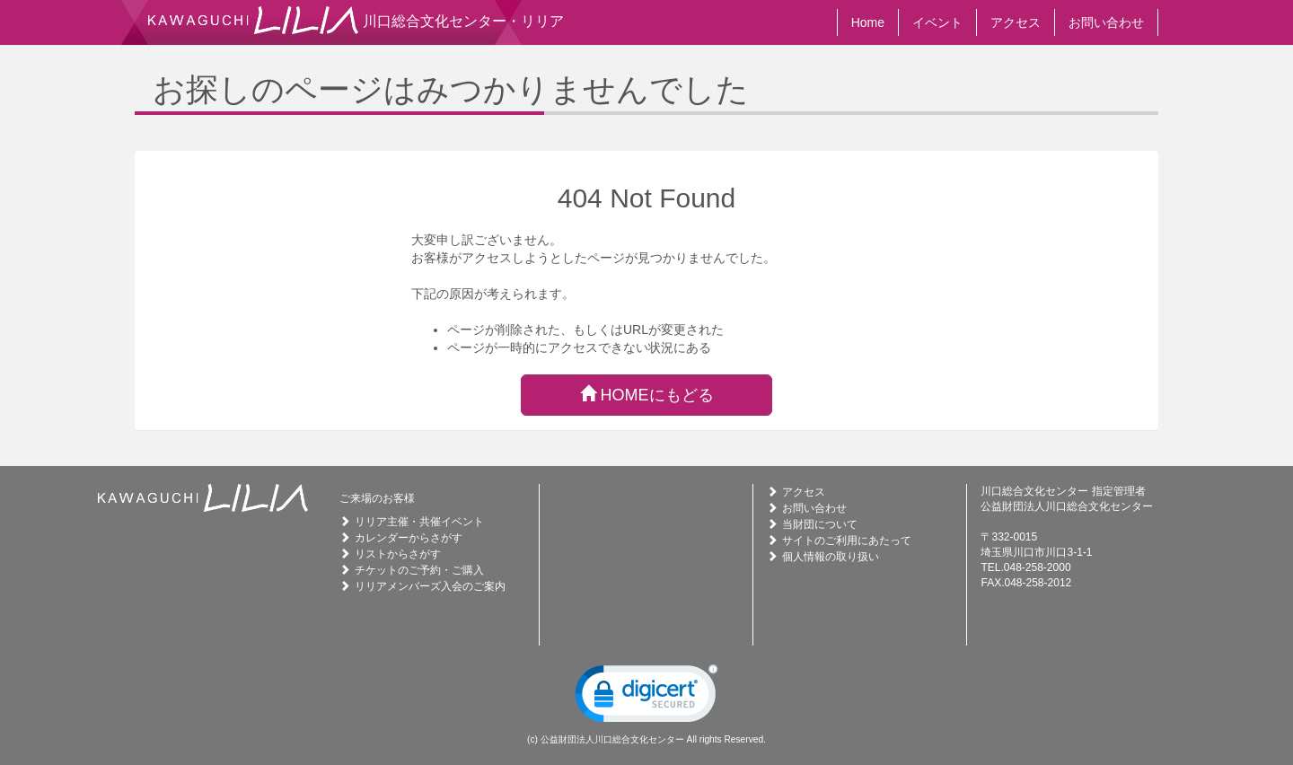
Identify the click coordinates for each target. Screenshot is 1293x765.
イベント (937, 22)
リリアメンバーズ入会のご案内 (430, 586)
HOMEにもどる (647, 394)
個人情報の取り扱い (830, 556)
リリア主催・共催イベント (419, 521)
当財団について (820, 524)
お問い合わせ (1106, 22)
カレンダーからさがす (408, 538)
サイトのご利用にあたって (846, 540)
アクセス (1015, 22)
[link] (646, 698)
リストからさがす (398, 554)
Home (867, 22)
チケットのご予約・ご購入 (419, 570)
